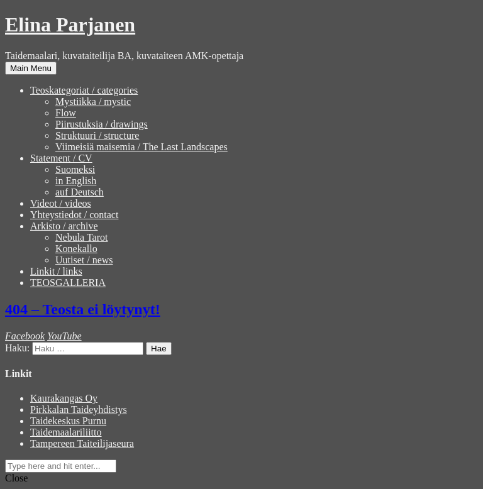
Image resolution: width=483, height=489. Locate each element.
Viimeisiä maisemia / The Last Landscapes (141, 146)
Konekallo (76, 248)
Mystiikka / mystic (93, 101)
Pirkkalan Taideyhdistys (78, 409)
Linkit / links (56, 271)
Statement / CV (61, 158)
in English (75, 180)
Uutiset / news (84, 260)
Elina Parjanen (70, 24)
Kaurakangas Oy (63, 398)
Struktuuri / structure (97, 135)
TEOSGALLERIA (68, 282)
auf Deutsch (79, 192)
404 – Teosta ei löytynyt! (82, 309)
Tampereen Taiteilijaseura (82, 443)
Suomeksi (75, 169)
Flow (65, 112)
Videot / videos (60, 203)
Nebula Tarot (81, 237)
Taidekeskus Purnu (68, 420)
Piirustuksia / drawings (101, 124)
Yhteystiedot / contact (74, 214)
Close (16, 478)
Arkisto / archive (64, 226)
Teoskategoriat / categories (84, 90)
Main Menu (31, 68)
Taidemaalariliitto (66, 432)
